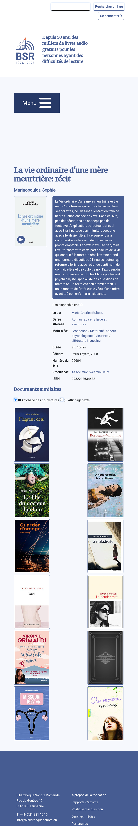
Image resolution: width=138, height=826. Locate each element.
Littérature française (86, 340)
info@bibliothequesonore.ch (37, 820)
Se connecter (111, 16)
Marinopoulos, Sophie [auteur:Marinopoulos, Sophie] (35, 190)
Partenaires (80, 823)
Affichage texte (77, 400)
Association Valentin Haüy (90, 372)
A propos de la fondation (89, 795)
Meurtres (102, 336)
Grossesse (80, 331)
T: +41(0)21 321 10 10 (32, 814)
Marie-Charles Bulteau (87, 313)
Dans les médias (83, 816)
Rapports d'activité (85, 802)
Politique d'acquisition (87, 809)
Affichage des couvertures (38, 400)
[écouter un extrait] (21, 239)
